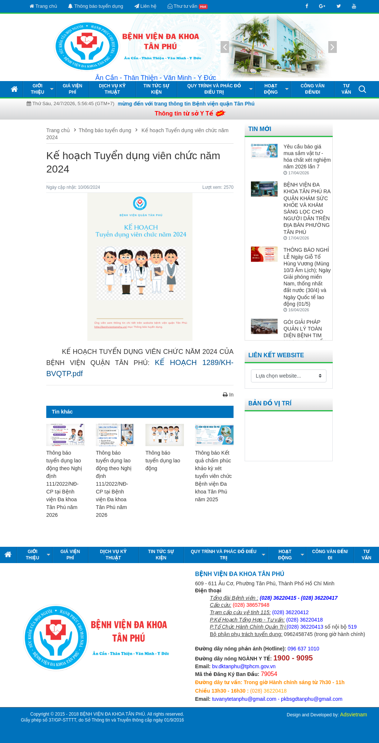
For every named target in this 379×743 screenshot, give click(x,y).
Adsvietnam (353, 714)
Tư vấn (346, 89)
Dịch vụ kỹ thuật (112, 89)
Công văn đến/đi (313, 89)
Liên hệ (145, 6)
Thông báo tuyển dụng (95, 6)
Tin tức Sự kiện (157, 89)
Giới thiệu (37, 89)
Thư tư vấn (188, 6)
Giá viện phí (72, 89)
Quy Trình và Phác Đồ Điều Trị (214, 89)
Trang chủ (43, 6)
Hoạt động (271, 89)
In (228, 395)
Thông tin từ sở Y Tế (184, 113)
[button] (362, 89)
